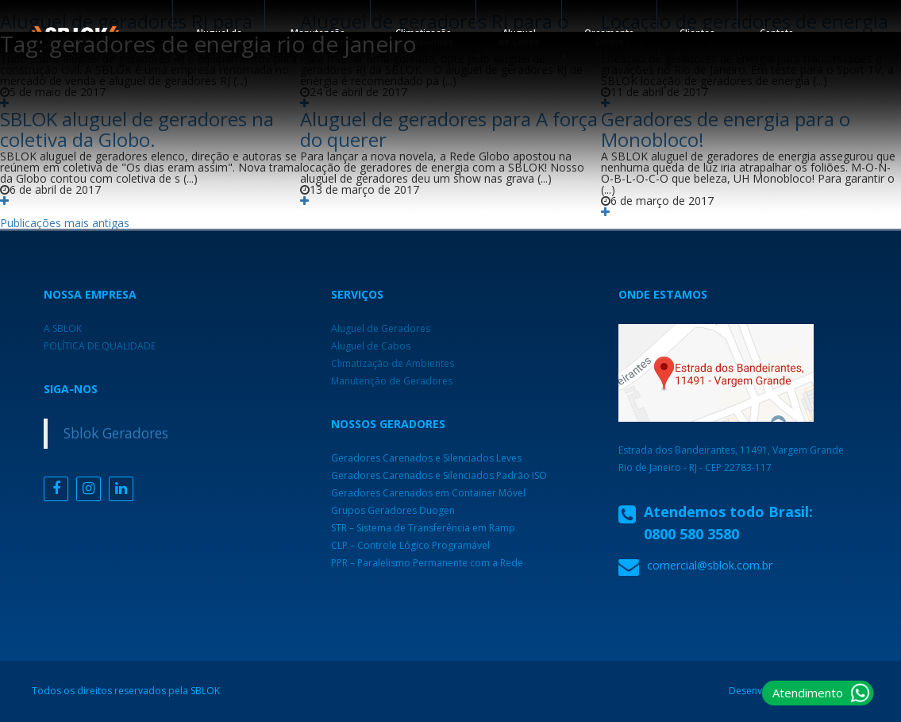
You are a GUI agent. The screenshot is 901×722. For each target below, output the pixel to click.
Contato (777, 32)
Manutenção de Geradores (391, 381)
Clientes (697, 32)
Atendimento (807, 693)
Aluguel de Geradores (380, 329)
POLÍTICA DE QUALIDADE (100, 346)
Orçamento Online (609, 36)
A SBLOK (63, 329)
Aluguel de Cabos (519, 36)
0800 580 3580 (691, 534)
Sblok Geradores (116, 432)
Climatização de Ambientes (423, 36)
